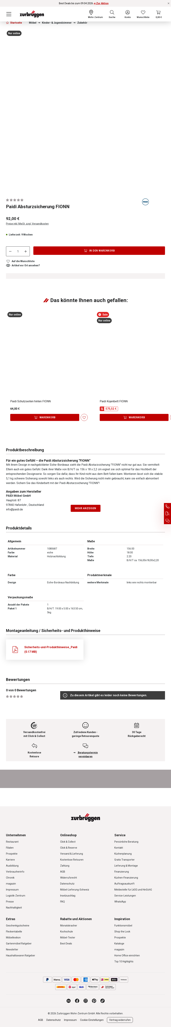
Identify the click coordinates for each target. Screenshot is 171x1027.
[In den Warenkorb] (99, 250)
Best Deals (66, 943)
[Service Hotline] (167, 506)
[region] (85, 110)
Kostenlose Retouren (71, 859)
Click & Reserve (68, 847)
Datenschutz (67, 883)
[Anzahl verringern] (10, 251)
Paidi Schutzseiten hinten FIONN (30, 401)
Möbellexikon (13, 937)
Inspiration (122, 919)
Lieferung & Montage (126, 865)
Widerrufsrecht (68, 877)
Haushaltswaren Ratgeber (20, 955)
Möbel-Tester (67, 937)
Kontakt (118, 847)
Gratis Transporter (124, 859)
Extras (10, 919)
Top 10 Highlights (123, 961)
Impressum (12, 889)
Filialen (10, 847)
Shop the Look (122, 931)
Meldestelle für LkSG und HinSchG (133, 889)
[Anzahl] (18, 251)
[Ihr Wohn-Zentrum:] (95, 14)
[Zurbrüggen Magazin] (69, 1001)
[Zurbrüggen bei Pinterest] (94, 1001)
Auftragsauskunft (124, 883)
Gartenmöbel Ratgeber (19, 943)
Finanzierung (121, 871)
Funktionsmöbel (123, 925)
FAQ (62, 901)
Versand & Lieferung (71, 853)
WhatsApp (120, 901)
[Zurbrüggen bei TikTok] (102, 1001)
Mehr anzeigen (85, 508)
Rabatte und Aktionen (76, 919)
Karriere (10, 859)
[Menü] (9, 14)
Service (119, 835)
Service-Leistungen (125, 895)
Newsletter (12, 949)
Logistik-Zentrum (15, 895)
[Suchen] (112, 14)
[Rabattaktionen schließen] (168, 3)
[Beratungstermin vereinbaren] (167, 520)
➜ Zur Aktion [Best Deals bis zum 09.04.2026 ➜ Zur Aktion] (101, 3)
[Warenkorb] (159, 14)
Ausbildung (12, 865)
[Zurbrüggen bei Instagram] (85, 1001)
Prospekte (11, 853)
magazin (11, 883)
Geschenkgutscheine (17, 925)
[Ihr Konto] (128, 14)
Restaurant (12, 841)
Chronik (10, 877)
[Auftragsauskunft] (167, 513)
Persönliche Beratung (126, 841)
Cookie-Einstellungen (92, 1020)
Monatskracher (68, 925)
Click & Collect (68, 841)
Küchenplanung (123, 853)
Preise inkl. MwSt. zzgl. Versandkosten (27, 223)
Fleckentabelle (14, 931)
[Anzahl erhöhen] (26, 251)
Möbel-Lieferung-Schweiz (74, 889)
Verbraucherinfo (15, 871)
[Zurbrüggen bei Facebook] (77, 1001)
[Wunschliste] (143, 14)
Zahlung (64, 865)
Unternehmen (16, 835)
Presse (10, 901)
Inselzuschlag (67, 895)
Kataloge (119, 943)
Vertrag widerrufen (120, 1020)
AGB (62, 871)
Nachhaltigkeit (14, 907)
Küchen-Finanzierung (126, 877)
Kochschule (66, 931)
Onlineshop (68, 835)
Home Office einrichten (127, 955)
